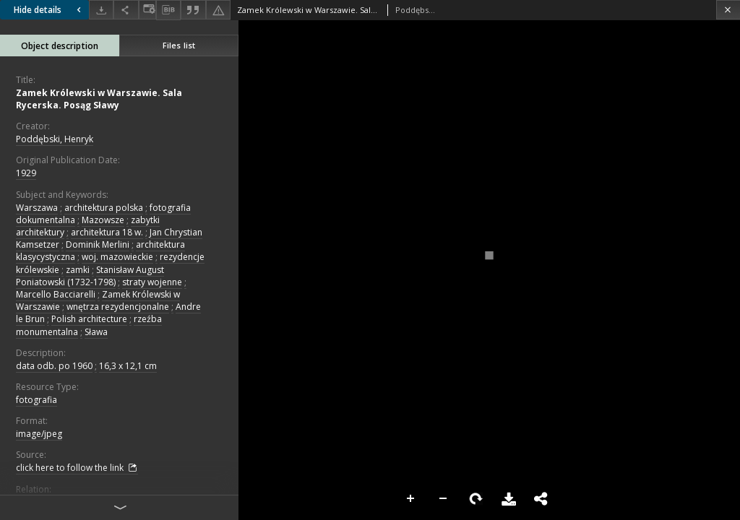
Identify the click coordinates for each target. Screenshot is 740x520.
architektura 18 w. (107, 232)
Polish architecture (89, 319)
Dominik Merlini (97, 244)
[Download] (101, 10)
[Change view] (147, 10)
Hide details (49, 10)
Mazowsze (103, 220)
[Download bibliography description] (168, 10)
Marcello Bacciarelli (55, 294)
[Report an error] (218, 10)
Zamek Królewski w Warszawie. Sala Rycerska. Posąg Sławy (99, 99)
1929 (26, 173)
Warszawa (37, 208)
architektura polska (103, 208)
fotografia (36, 400)
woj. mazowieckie (117, 257)
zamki (78, 270)
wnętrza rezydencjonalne (117, 306)
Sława (96, 332)
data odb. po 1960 (54, 366)
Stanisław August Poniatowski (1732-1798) (90, 276)
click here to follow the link (77, 468)
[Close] (728, 10)
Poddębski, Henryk (54, 139)
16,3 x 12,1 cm (128, 366)
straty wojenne (152, 282)
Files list (179, 45)
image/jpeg (39, 434)
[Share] (125, 10)
